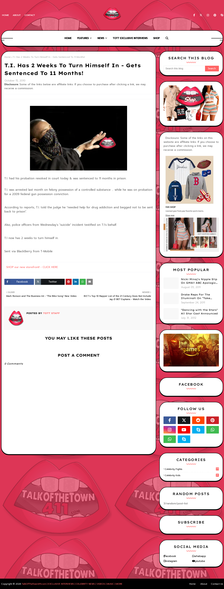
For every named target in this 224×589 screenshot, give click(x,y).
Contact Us (217, 584)
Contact (29, 15)
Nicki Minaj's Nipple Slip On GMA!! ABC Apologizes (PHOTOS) (200, 281)
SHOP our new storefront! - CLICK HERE (32, 267)
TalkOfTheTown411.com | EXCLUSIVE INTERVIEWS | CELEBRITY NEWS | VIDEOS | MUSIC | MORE (72, 584)
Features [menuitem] (83, 38)
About (17, 15)
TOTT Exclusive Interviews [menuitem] (130, 38)
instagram (171, 561)
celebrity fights (192, 469)
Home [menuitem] (68, 38)
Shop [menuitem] (156, 38)
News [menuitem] (100, 38)
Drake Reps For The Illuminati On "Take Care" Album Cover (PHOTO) (195, 296)
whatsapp (200, 556)
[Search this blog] (184, 68)
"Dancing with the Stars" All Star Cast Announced (199, 311)
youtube (200, 561)
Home (5, 15)
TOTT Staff (51, 313)
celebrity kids (192, 475)
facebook (170, 556)
